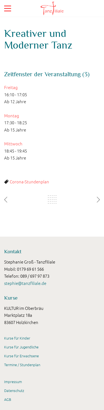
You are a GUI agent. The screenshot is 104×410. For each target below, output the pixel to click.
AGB (7, 399)
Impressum (13, 381)
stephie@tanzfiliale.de (25, 283)
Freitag (11, 87)
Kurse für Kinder (17, 338)
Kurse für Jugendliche (21, 347)
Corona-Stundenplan (29, 181)
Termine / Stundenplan (22, 364)
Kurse (10, 298)
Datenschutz (14, 390)
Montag (11, 115)
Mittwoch (13, 143)
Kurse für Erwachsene (21, 355)
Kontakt (12, 251)
